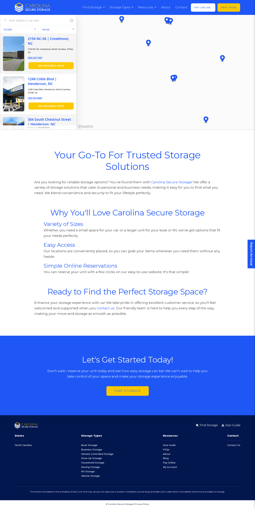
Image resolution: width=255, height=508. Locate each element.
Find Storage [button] (93, 7)
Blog (166, 458)
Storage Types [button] (120, 7)
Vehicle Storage (90, 475)
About (165, 7)
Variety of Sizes (63, 224)
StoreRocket (44, 127)
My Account (170, 467)
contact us (105, 308)
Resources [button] (146, 7)
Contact (181, 7)
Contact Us (233, 445)
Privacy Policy (142, 504)
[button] (148, 43)
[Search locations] (35, 20)
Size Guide (169, 445)
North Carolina (23, 445)
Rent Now (229, 7)
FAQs (166, 449)
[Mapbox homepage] (85, 126)
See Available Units (51, 65)
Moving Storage (90, 467)
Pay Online (203, 7)
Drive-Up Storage (91, 458)
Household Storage (92, 462)
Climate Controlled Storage (97, 453)
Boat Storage (89, 445)
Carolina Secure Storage (171, 182)
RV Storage (88, 471)
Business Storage (91, 449)
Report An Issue (251, 254)
